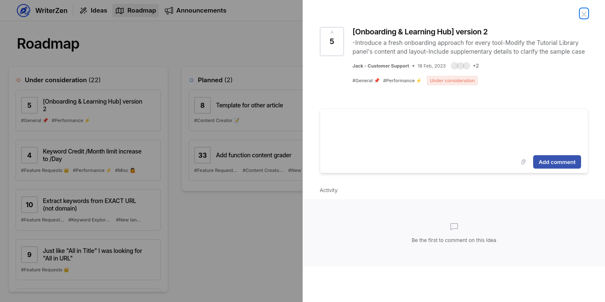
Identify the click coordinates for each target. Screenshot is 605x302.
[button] (465, 66)
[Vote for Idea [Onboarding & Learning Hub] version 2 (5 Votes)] (332, 41)
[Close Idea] (584, 13)
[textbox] (454, 130)
